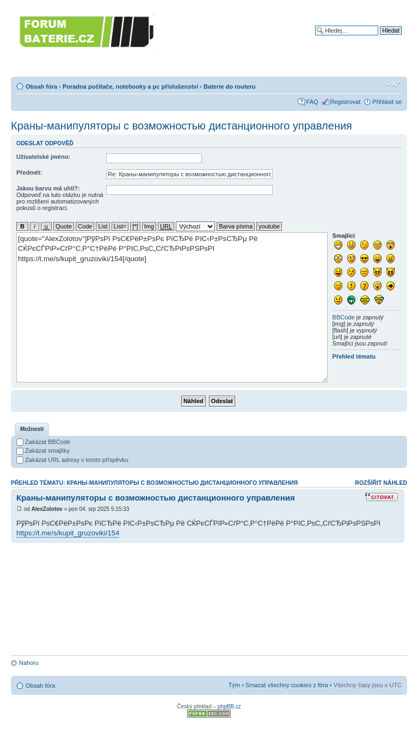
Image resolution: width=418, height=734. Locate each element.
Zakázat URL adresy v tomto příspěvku (72, 460)
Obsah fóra (41, 86)
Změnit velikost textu (394, 84)
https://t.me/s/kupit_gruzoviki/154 (67, 533)
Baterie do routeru (229, 86)
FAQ (312, 101)
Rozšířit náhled (381, 482)
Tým (234, 685)
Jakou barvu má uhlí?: (48, 188)
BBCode (344, 317)
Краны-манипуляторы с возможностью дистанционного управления (181, 126)
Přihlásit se (387, 101)
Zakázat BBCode (43, 442)
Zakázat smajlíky (43, 450)
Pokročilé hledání (379, 38)
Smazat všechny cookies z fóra (286, 685)
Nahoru (29, 662)
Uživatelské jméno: (43, 156)
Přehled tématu (354, 356)
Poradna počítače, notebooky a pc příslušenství (130, 86)
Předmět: (29, 172)
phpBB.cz (229, 707)
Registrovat (345, 101)
